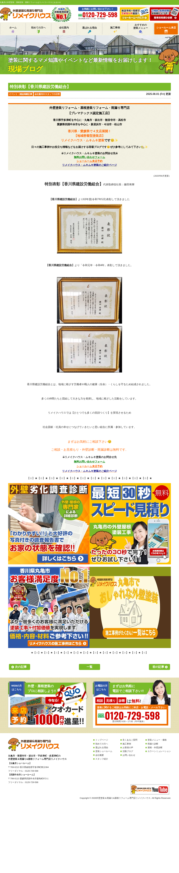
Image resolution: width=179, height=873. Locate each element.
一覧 (89, 666)
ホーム (13, 29)
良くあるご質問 (130, 740)
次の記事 (21, 666)
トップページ (101, 740)
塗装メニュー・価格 (157, 740)
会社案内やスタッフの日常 (47, 94)
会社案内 (64, 29)
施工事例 (115, 29)
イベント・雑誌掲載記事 (20, 94)
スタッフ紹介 (101, 759)
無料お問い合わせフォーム (89, 157)
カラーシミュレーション (159, 751)
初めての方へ (38, 29)
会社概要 (99, 755)
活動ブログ (128, 751)
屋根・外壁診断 (155, 747)
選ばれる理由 (89, 29)
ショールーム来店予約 (89, 161)
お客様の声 (128, 747)
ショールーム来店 (166, 29)
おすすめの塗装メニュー (140, 28)
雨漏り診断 (153, 744)
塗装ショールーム (103, 751)
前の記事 (158, 666)
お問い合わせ (129, 755)
